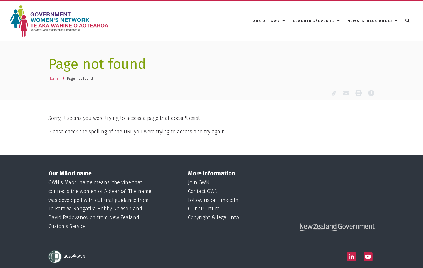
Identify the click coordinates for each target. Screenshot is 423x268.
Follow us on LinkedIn (213, 200)
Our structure (203, 209)
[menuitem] (269, 21)
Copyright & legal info (213, 218)
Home (53, 78)
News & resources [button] (373, 21)
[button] (408, 21)
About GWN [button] (269, 21)
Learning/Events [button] (316, 21)
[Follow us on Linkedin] (351, 257)
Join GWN (198, 183)
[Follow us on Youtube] (368, 257)
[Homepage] (60, 21)
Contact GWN (203, 191)
